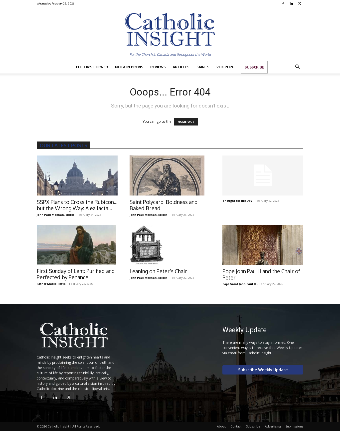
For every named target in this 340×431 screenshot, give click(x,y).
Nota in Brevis (129, 67)
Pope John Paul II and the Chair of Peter (261, 274)
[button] (297, 67)
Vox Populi (226, 67)
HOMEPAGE (186, 122)
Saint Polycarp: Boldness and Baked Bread (164, 205)
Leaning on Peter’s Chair (158, 271)
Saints (202, 67)
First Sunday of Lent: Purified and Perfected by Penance (76, 274)
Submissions (294, 426)
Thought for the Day (237, 200)
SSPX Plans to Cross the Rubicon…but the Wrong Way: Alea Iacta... (77, 205)
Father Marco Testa (51, 284)
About (221, 426)
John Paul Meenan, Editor (55, 214)
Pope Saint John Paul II (239, 284)
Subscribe (254, 67)
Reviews (158, 67)
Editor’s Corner (92, 67)
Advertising (273, 426)
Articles (181, 67)
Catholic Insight (58, 426)
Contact (235, 426)
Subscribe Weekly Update (263, 369)
